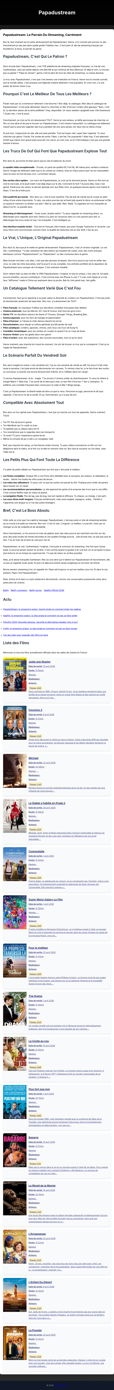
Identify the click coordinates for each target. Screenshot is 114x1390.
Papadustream (60, 1385)
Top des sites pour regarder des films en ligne (25, 635)
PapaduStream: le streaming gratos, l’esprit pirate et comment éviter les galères (42, 609)
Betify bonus (35, 590)
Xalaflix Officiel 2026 (54, 590)
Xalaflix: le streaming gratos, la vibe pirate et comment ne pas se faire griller (40, 615)
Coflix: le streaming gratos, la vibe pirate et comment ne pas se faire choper (40, 628)
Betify (6, 590)
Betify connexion (19, 590)
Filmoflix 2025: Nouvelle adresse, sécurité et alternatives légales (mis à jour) (40, 622)
